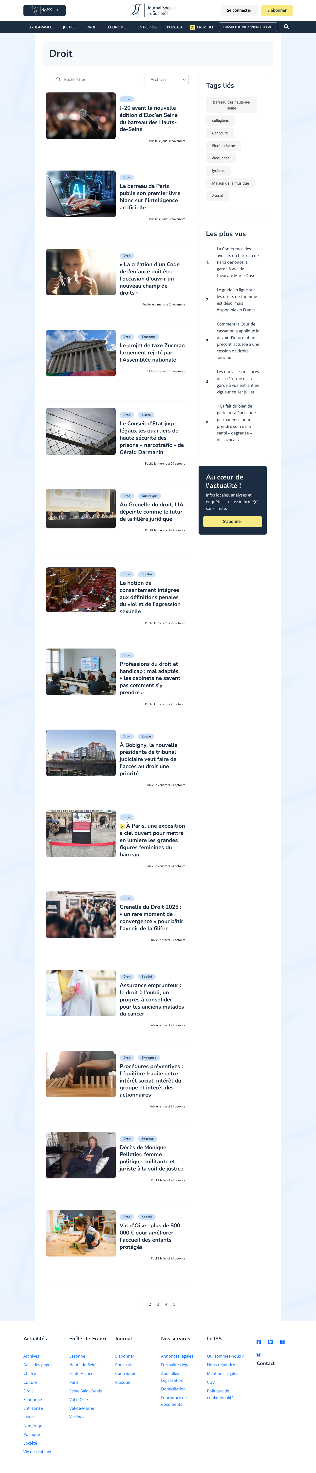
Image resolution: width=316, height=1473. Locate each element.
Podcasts (123, 1369)
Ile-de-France (39, 27)
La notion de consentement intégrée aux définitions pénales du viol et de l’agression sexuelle (151, 597)
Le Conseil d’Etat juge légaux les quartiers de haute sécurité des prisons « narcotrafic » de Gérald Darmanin (151, 437)
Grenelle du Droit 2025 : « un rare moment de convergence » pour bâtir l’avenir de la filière (151, 920)
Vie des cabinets (38, 1456)
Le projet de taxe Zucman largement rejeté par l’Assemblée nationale (150, 355)
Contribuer (125, 1378)
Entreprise (148, 27)
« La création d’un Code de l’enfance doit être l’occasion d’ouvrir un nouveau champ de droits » (152, 278)
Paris (74, 1386)
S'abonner (277, 10)
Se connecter (239, 10)
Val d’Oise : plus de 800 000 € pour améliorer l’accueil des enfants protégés (152, 1240)
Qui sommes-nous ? (225, 1361)
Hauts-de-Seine (83, 1369)
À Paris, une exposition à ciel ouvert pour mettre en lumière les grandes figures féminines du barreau (152, 839)
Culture (30, 1386)
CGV (211, 1386)
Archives (31, 1361)
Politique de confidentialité (220, 1399)
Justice (69, 27)
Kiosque (122, 1386)
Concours (220, 133)
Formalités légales (178, 1369)
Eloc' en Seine (223, 145)
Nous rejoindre (221, 1369)
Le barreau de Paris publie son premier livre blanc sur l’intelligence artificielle (152, 196)
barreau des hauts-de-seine (231, 105)
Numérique (149, 496)
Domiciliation (173, 1393)
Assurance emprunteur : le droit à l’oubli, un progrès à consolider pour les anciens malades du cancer (152, 1001)
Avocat (217, 195)
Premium (201, 27)
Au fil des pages (37, 1369)
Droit (92, 27)
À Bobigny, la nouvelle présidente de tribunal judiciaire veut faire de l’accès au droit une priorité (151, 758)
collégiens (220, 120)
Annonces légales (177, 1361)
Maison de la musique (230, 183)
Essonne (77, 1361)
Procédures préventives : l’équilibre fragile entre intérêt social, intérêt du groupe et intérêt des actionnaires (152, 1082)
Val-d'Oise (78, 1404)
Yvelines (76, 1421)
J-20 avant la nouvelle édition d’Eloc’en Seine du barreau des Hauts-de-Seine (151, 118)
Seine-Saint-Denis (85, 1395)
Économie (117, 27)
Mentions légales (222, 1378)
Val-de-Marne (81, 1413)
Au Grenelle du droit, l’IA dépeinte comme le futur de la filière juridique (151, 514)
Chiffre (29, 1378)
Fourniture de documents (174, 1406)
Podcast (175, 27)
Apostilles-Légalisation (172, 1381)
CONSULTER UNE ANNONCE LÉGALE (248, 27)
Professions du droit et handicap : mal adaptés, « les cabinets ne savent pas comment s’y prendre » (152, 678)
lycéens (218, 170)
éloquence (220, 158)
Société (147, 574)
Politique (148, 1140)
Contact (266, 1368)
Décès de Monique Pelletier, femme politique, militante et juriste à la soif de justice (149, 1163)
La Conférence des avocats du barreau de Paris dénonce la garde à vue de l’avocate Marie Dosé (238, 262)
